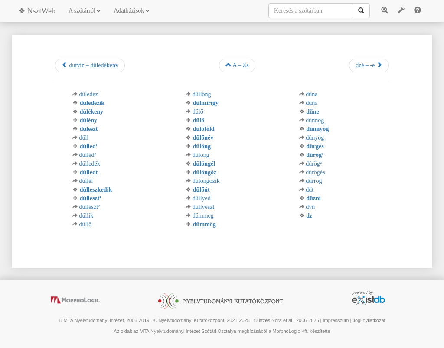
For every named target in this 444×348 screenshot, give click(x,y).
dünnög (315, 120)
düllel (86, 181)
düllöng (202, 94)
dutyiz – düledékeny (90, 65)
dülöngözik (206, 181)
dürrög (314, 181)
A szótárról (85, 10)
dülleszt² (89, 207)
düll (83, 137)
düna (311, 94)
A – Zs (237, 65)
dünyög (315, 137)
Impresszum (336, 320)
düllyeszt (204, 207)
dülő (198, 111)
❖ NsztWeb (37, 11)
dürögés (315, 172)
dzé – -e (369, 65)
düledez (88, 94)
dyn (310, 207)
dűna (311, 103)
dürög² (314, 163)
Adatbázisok (131, 10)
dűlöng (201, 155)
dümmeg (203, 215)
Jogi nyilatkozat (369, 320)
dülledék (89, 163)
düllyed (202, 198)
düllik (86, 215)
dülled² (87, 155)
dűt (309, 189)
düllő (85, 224)
